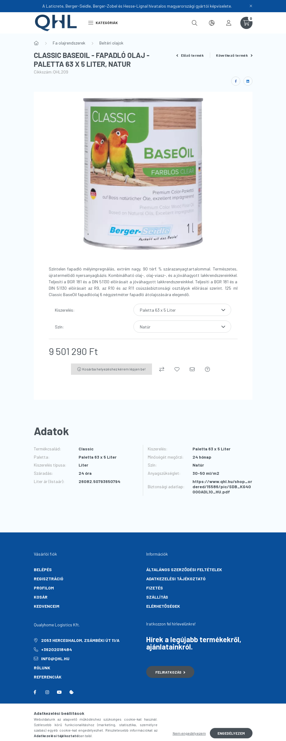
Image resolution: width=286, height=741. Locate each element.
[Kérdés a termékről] (207, 369)
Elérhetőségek (163, 606)
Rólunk (42, 667)
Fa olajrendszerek (69, 42)
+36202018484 (56, 649)
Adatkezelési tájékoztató (176, 578)
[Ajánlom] (192, 369)
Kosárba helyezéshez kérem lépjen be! (114, 369)
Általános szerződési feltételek (184, 569)
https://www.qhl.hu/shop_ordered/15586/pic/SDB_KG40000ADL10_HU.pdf (222, 486)
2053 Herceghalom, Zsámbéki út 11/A (80, 640)
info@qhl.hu (55, 658)
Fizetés (154, 587)
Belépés (43, 569)
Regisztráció (48, 578)
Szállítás (157, 597)
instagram (47, 692)
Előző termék (190, 55)
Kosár (41, 597)
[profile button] (229, 23)
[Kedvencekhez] (177, 369)
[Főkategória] (36, 43)
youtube (59, 692)
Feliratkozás (170, 672)
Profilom (44, 587)
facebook (35, 692)
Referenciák (48, 676)
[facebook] (235, 81)
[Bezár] (251, 6)
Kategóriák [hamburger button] (103, 22)
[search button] (195, 23)
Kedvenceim (46, 606)
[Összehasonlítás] (162, 369)
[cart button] (246, 23)
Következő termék (234, 55)
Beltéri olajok (111, 42)
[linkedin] (247, 81)
